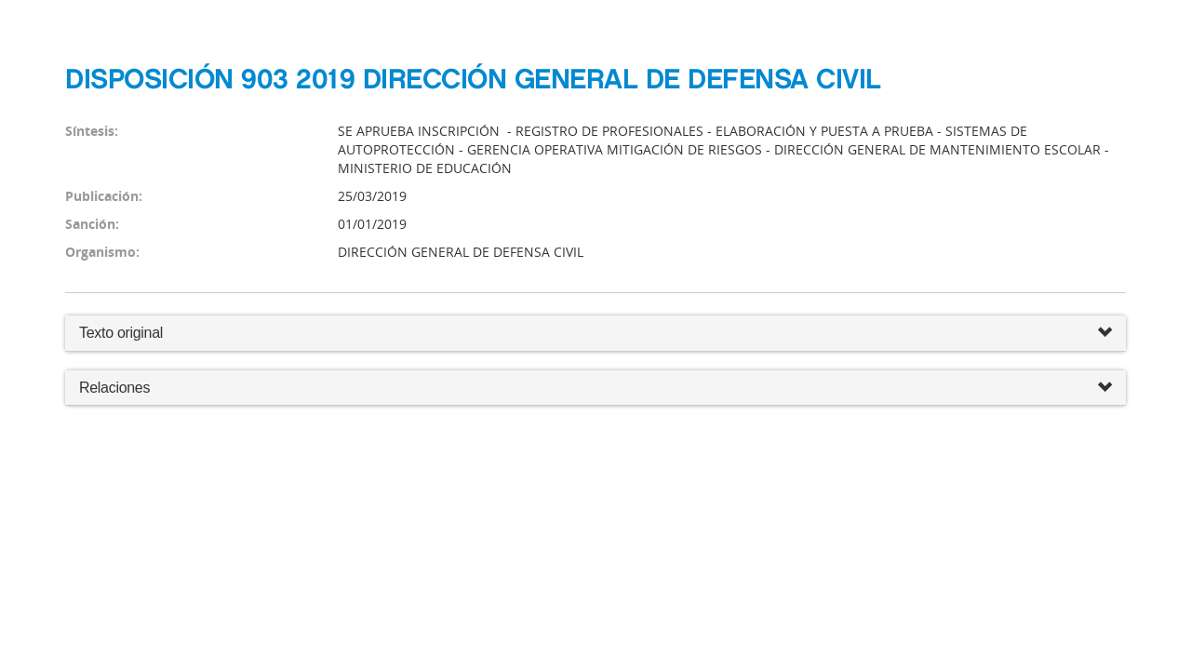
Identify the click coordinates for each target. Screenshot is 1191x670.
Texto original (121, 333)
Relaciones (595, 388)
